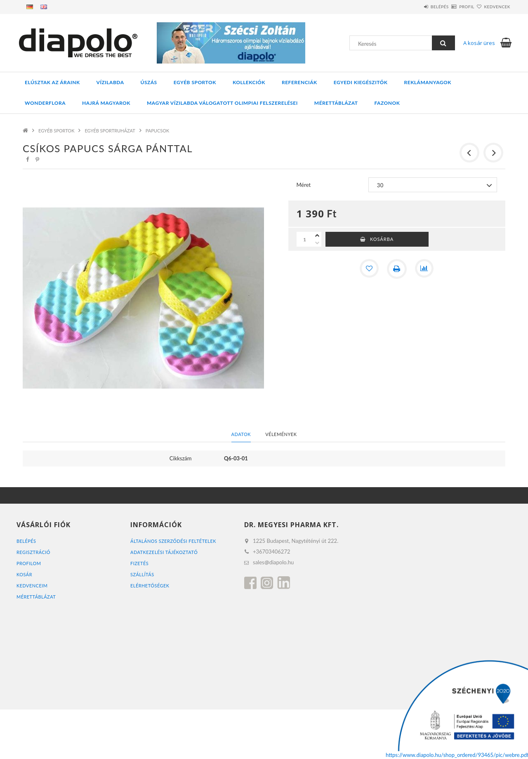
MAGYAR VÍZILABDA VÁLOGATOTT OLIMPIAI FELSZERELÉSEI (222, 103)
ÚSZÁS (149, 82)
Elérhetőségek (150, 585)
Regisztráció (33, 552)
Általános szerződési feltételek (173, 541)
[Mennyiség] (305, 239)
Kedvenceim (32, 585)
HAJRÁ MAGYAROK (106, 103)
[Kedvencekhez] (369, 269)
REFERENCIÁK (299, 82)
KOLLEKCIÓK (249, 82)
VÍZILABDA (110, 82)
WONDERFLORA (45, 103)
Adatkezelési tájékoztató (164, 552)
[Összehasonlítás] (425, 269)
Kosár (24, 574)
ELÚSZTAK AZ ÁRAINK (52, 82)
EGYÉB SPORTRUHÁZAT (110, 130)
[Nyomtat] (397, 269)
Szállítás (142, 574)
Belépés (415, 6)
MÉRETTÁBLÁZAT (36, 596)
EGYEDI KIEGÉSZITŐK (361, 82)
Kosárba (382, 239)
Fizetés (139, 563)
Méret (304, 185)
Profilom (28, 563)
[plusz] (317, 235)
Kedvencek (492, 6)
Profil (452, 6)
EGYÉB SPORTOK (195, 82)
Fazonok (387, 103)
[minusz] (317, 243)
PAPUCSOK (158, 130)
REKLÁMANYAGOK (427, 82)
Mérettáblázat (336, 103)
